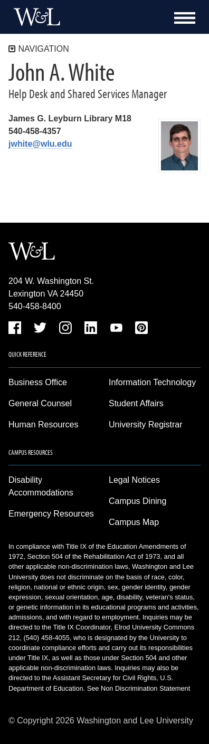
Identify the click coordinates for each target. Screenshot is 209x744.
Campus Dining (137, 501)
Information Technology (152, 382)
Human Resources (43, 424)
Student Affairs (136, 403)
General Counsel (40, 403)
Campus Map (134, 522)
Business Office (37, 382)
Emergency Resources (51, 513)
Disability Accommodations (40, 486)
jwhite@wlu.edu (40, 143)
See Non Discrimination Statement (139, 688)
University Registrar (146, 424)
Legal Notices (134, 479)
